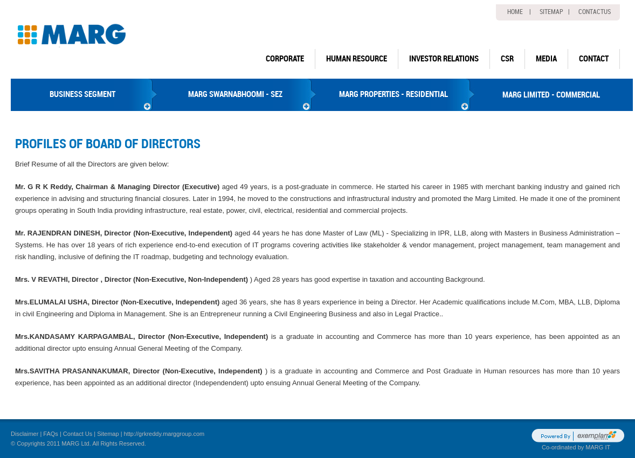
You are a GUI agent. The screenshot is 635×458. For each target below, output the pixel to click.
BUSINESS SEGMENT (82, 94)
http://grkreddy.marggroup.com (164, 434)
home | (519, 12)
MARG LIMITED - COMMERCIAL (551, 95)
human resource (356, 59)
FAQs (50, 434)
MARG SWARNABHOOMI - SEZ (235, 94)
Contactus (594, 12)
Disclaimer (24, 434)
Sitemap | (555, 12)
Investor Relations (444, 59)
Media (546, 59)
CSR (507, 59)
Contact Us (77, 434)
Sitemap (108, 434)
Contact (594, 59)
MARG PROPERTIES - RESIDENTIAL (393, 94)
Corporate (285, 59)
